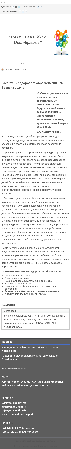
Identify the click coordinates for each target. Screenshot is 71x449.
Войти (3, 2)
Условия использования (49, 446)
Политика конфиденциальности (25, 446)
